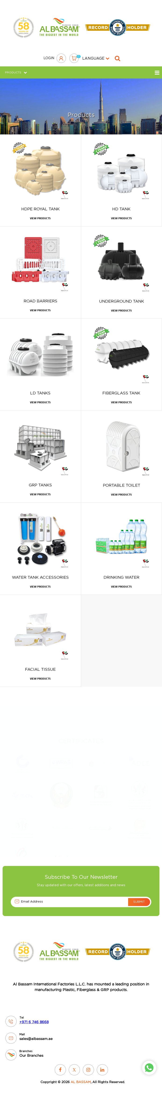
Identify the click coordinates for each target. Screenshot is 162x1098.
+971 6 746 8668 (34, 1022)
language (95, 58)
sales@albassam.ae (36, 1039)
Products (16, 72)
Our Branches (31, 1055)
